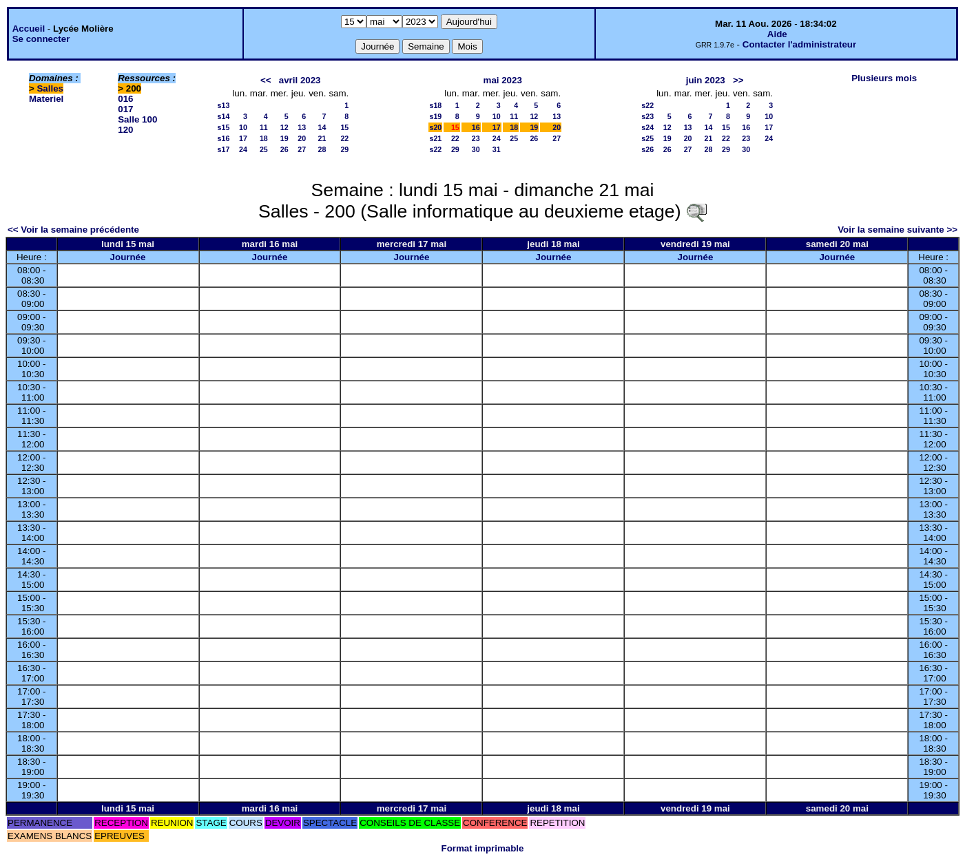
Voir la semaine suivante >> (897, 229)
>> (738, 80)
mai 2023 (503, 80)
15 (344, 127)
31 (496, 149)
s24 (647, 127)
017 (125, 109)
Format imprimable (483, 848)
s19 (435, 116)
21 (322, 138)
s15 (224, 127)
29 (344, 149)
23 (476, 138)
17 (243, 138)
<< (265, 80)
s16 (224, 138)
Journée (128, 257)
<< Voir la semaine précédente (73, 229)
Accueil (28, 28)
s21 (435, 138)
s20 (435, 127)
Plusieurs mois (884, 78)
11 (264, 127)
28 (322, 149)
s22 (435, 149)
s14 (224, 116)
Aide (777, 34)
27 (302, 149)
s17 (224, 149)
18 (264, 138)
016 (125, 99)
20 (302, 138)
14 (322, 127)
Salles (50, 88)
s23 (647, 116)
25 (264, 149)
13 (302, 127)
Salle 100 (137, 119)
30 (476, 149)
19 (284, 138)
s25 (647, 138)
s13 (224, 105)
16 (476, 127)
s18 (435, 105)
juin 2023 (705, 80)
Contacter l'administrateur (799, 44)
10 (243, 127)
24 (243, 149)
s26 (647, 149)
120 (125, 130)
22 (344, 138)
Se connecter (41, 39)
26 (284, 149)
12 (284, 127)
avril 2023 (300, 80)
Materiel (46, 99)
